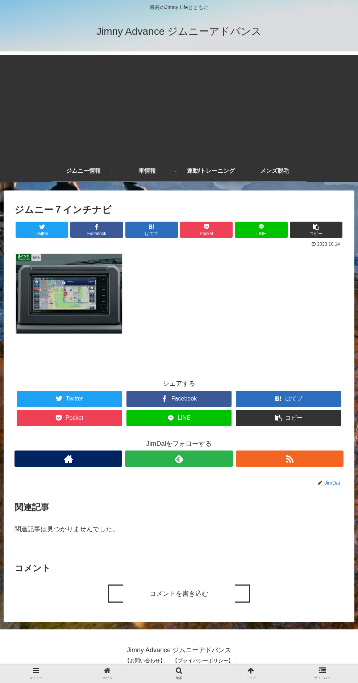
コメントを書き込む (179, 593)
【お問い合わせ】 (145, 660)
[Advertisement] (179, 105)
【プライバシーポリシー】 (203, 660)
